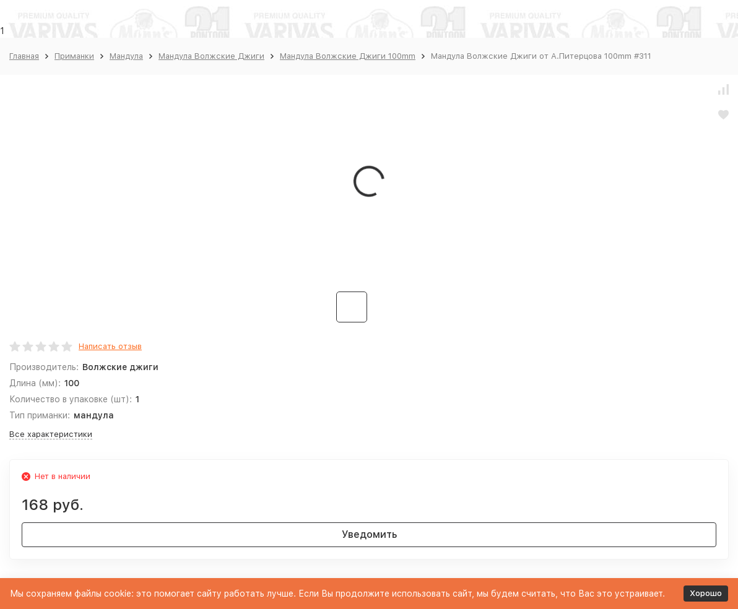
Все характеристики (50, 434)
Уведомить (369, 534)
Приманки (74, 56)
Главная (24, 56)
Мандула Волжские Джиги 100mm (347, 56)
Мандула (126, 56)
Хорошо (706, 593)
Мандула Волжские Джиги (211, 56)
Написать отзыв (110, 346)
